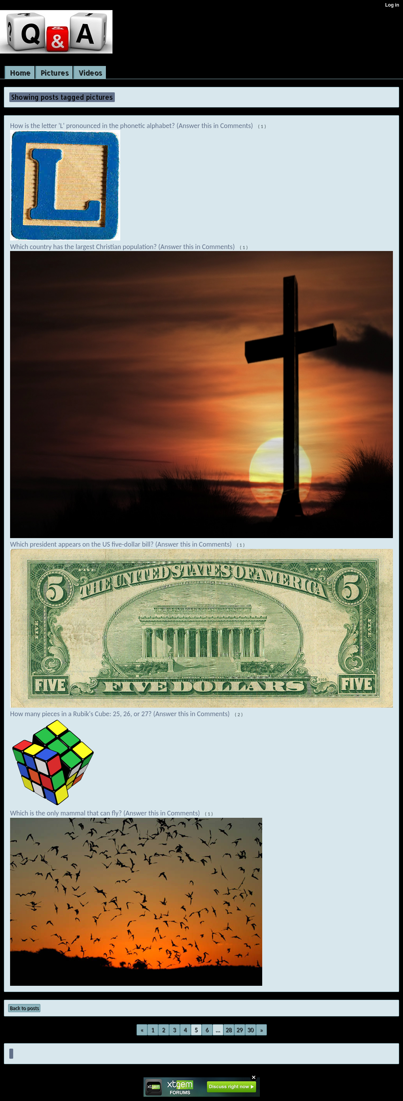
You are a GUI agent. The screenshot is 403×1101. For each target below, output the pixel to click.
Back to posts (24, 1008)
